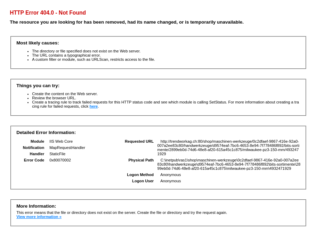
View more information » (39, 217)
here (94, 106)
